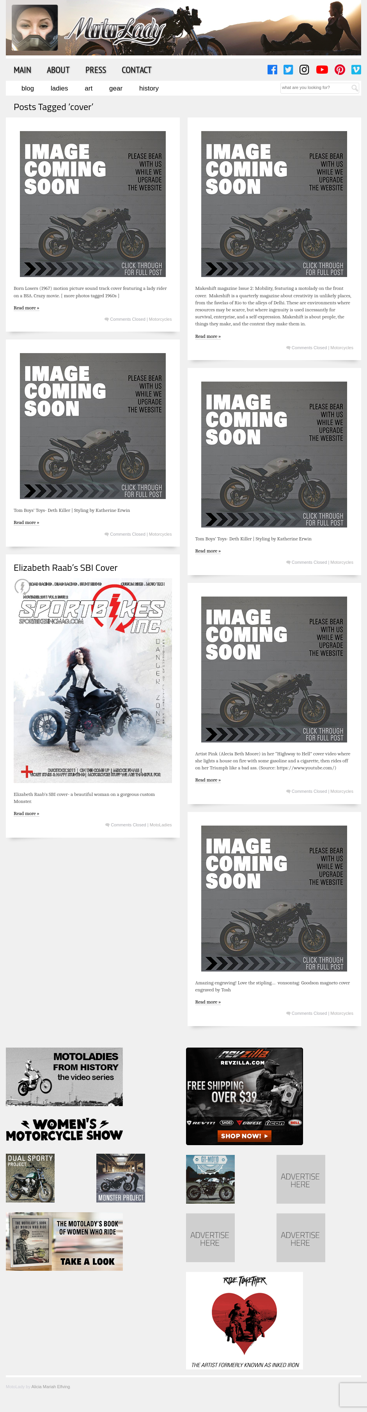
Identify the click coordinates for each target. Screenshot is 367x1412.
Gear (115, 88)
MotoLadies (161, 824)
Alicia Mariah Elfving (50, 1386)
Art (88, 88)
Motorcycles (160, 319)
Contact (137, 69)
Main (22, 69)
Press (95, 69)
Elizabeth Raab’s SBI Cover (66, 567)
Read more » (26, 308)
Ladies (59, 88)
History (149, 88)
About (58, 69)
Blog (27, 88)
